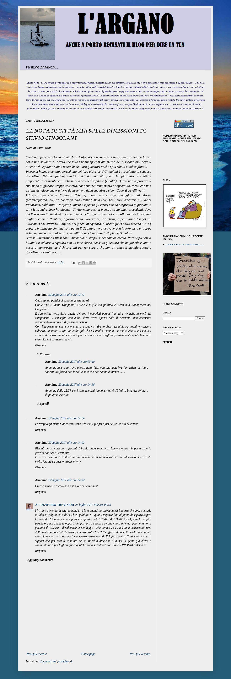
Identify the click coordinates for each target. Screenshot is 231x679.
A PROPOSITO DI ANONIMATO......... (185, 244)
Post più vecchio (140, 653)
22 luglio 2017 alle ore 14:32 (66, 480)
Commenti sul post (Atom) (56, 661)
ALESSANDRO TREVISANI (54, 504)
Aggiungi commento (40, 560)
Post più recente (37, 653)
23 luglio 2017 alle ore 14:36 (76, 384)
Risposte (45, 354)
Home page (88, 653)
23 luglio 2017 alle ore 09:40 (76, 361)
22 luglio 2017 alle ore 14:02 (66, 442)
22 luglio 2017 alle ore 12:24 (66, 418)
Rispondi (40, 345)
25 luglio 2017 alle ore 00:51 (93, 504)
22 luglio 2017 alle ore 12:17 (66, 294)
